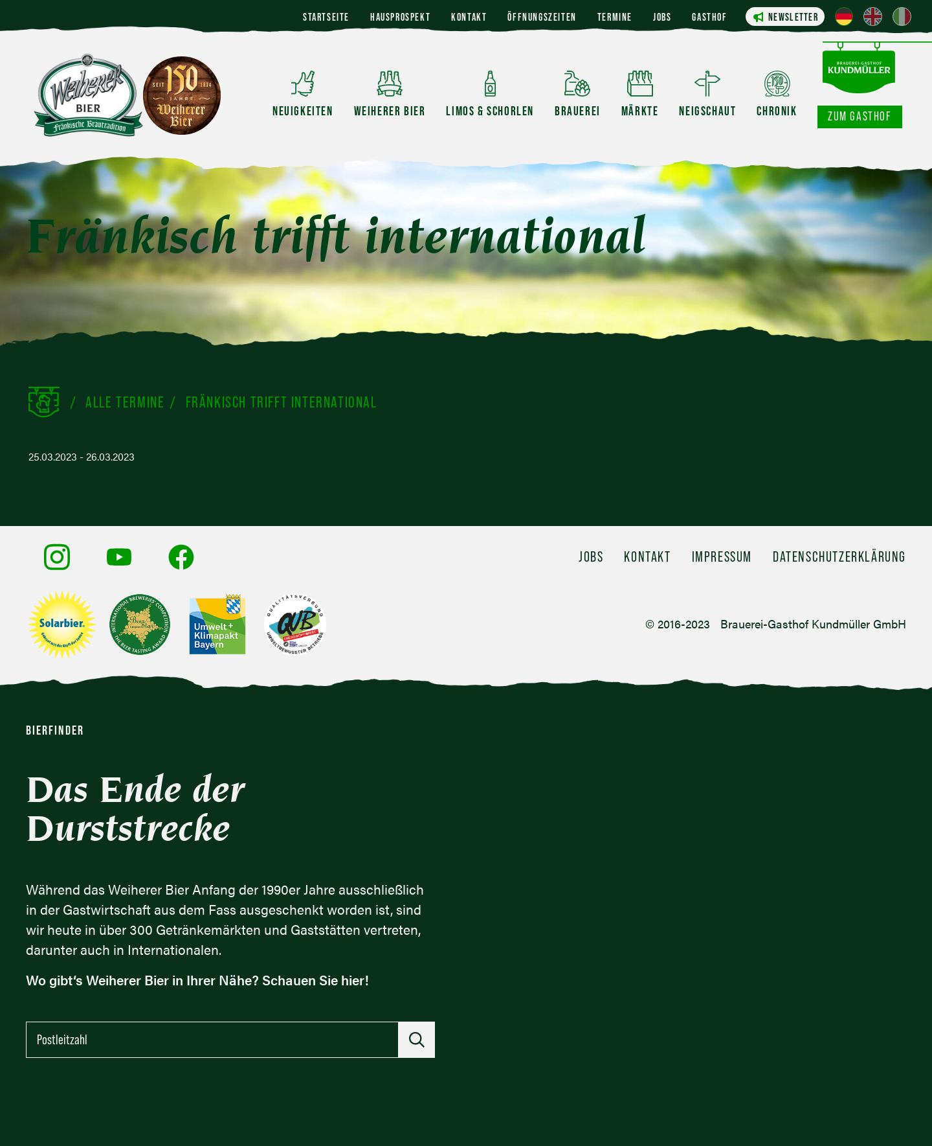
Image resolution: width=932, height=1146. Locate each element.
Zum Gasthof (860, 116)
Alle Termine (124, 402)
